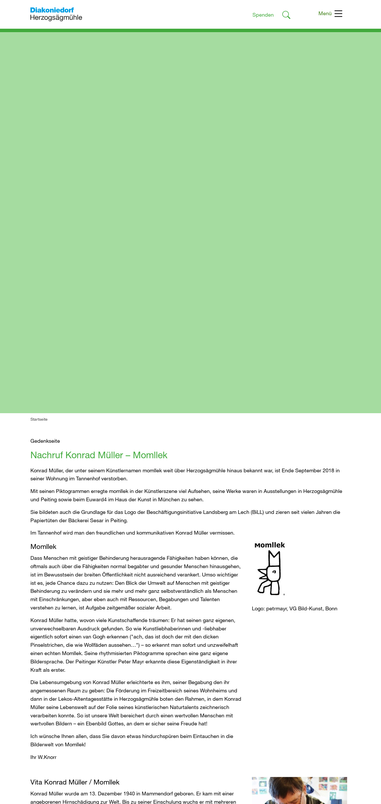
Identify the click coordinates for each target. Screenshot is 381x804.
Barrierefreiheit (273, 692)
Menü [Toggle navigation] (330, 13)
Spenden (157, 692)
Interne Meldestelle (278, 709)
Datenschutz (270, 684)
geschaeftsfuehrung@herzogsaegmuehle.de (81, 778)
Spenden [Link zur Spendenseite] (263, 14)
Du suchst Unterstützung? (177, 675)
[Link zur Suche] (286, 16)
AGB (261, 700)
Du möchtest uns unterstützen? (183, 684)
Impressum (268, 675)
